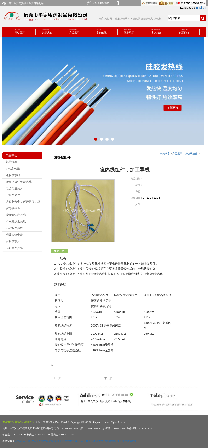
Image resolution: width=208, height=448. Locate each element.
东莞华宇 (165, 153)
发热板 (157, 18)
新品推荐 (11, 162)
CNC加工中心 (22, 440)
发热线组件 (13, 208)
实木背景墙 (97, 440)
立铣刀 (34, 440)
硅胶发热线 (121, 18)
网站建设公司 (111, 440)
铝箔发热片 (13, 195)
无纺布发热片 (14, 188)
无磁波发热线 (14, 228)
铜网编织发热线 (16, 221)
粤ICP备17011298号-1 (57, 422)
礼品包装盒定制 (128, 440)
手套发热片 (13, 241)
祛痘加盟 (85, 440)
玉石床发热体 (14, 248)
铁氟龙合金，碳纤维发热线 (23, 201)
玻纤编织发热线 (16, 214)
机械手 (58, 440)
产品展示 (177, 153)
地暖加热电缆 (14, 234)
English (201, 7)
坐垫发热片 (147, 18)
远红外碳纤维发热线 (19, 181)
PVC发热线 (134, 18)
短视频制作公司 (71, 440)
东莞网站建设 (46, 440)
